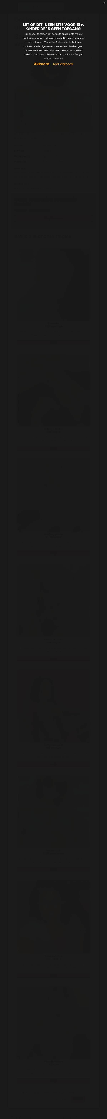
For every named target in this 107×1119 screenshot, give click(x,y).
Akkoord (41, 64)
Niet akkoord (63, 64)
